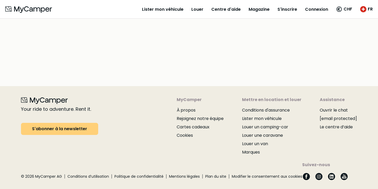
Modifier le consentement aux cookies (267, 176)
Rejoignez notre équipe (200, 119)
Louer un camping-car (265, 127)
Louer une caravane (262, 135)
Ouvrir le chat (334, 110)
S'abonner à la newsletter (59, 129)
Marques (251, 152)
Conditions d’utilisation (88, 176)
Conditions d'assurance (266, 110)
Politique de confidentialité (139, 176)
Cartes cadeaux (193, 127)
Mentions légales (184, 176)
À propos (186, 110)
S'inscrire (287, 9)
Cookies (185, 135)
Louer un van (255, 144)
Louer (197, 9)
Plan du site (215, 176)
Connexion (316, 9)
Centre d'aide (226, 9)
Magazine (259, 9)
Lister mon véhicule (162, 9)
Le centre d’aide (336, 127)
